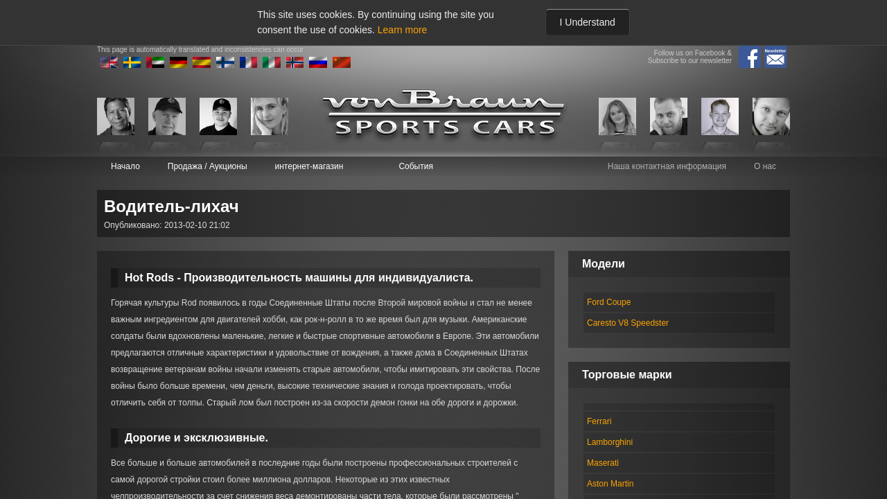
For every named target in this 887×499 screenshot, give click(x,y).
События (415, 166)
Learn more (403, 29)
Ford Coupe (609, 302)
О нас (765, 166)
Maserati (603, 463)
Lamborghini (610, 442)
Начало (125, 166)
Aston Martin (610, 484)
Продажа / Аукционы (207, 166)
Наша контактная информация (667, 166)
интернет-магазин (309, 166)
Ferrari (599, 421)
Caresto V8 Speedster (628, 323)
